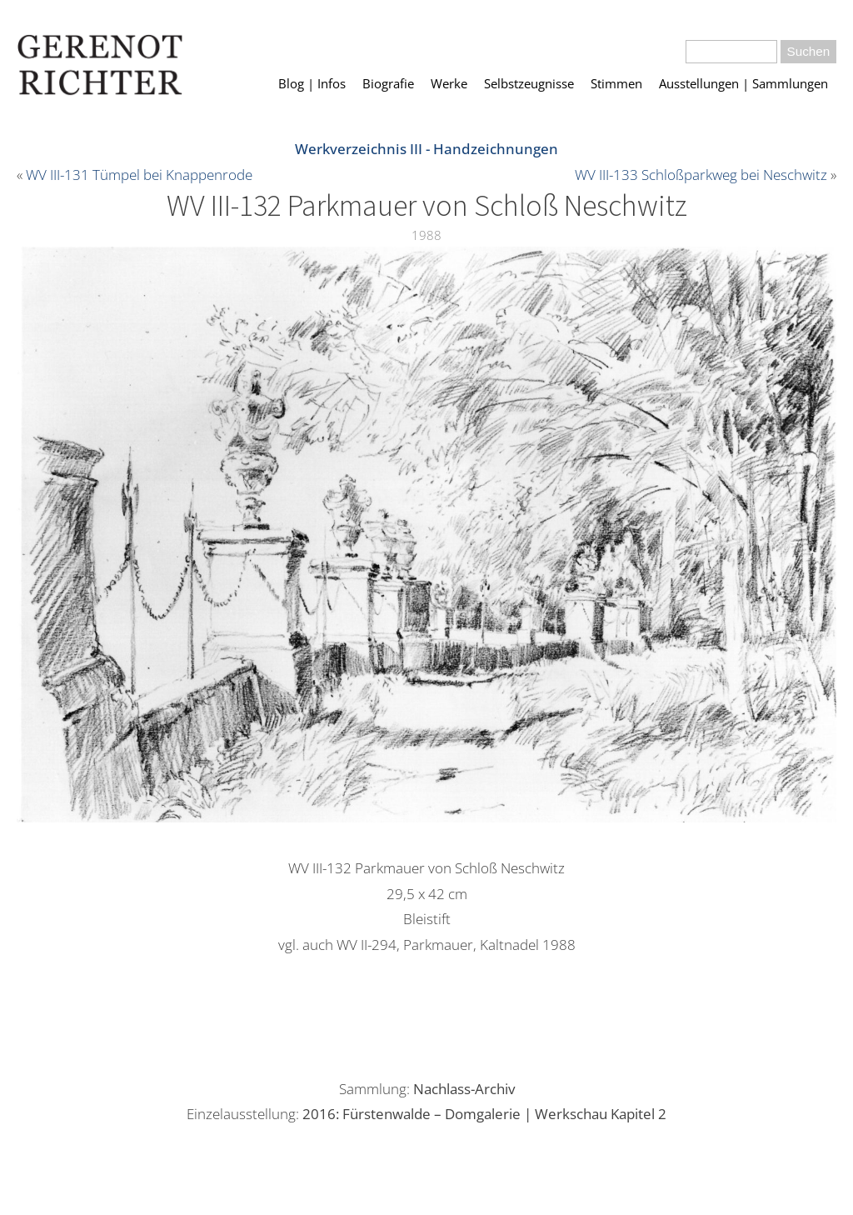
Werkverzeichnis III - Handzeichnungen (426, 148)
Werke (449, 83)
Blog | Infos (312, 83)
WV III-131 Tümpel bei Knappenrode (139, 174)
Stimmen (616, 83)
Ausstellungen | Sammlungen (743, 83)
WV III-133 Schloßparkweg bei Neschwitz (701, 174)
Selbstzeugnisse (529, 83)
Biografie (388, 83)
